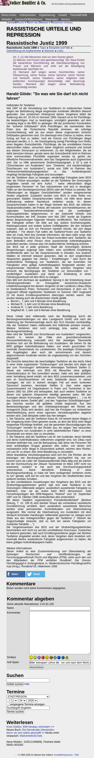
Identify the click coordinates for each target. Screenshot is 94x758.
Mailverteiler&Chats (31, 735)
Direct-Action (9, 15)
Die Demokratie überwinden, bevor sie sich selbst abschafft (30, 731)
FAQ (76, 755)
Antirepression (27, 15)
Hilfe (27, 684)
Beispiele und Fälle (59, 47)
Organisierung (47, 15)
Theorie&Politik (78, 15)
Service (65, 19)
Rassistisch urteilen (61, 22)
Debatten (7, 19)
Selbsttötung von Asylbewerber (23, 50)
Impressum (67, 755)
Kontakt (57, 755)
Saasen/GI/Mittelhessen (28, 19)
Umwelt (62, 15)
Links (60, 50)
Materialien (51, 19)
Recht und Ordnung (37, 22)
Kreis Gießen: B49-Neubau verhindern (28, 726)
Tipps (43, 47)
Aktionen (49, 50)
